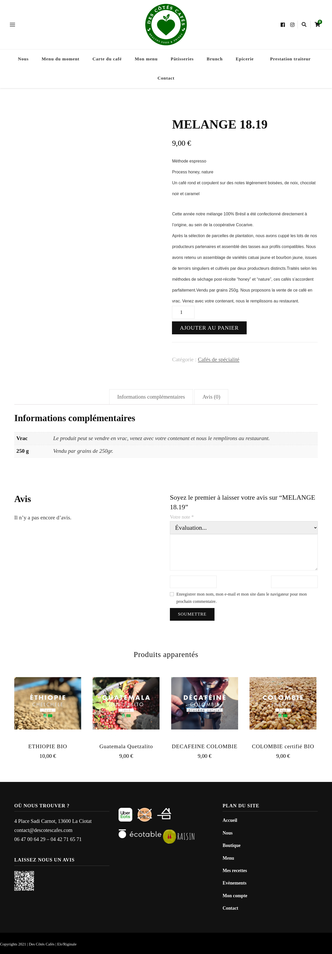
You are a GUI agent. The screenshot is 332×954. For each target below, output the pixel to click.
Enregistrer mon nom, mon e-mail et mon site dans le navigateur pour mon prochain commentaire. (241, 598)
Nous (23, 58)
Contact (166, 78)
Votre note (182, 517)
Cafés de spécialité (218, 359)
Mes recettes (235, 870)
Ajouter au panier (209, 328)
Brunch (215, 58)
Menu (228, 858)
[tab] (151, 397)
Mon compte (235, 895)
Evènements (234, 883)
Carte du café (107, 58)
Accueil (230, 820)
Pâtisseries (182, 58)
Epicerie (245, 58)
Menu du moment (61, 58)
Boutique (231, 845)
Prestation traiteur (290, 58)
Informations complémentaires (151, 397)
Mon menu (146, 58)
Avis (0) (211, 397)
